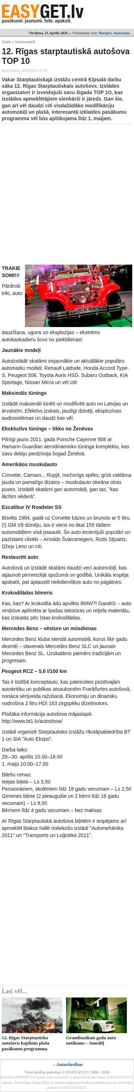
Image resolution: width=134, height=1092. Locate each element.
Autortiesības (69, 1064)
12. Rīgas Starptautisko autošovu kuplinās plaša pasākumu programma (25, 1043)
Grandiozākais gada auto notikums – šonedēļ (91, 1040)
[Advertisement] (67, 194)
